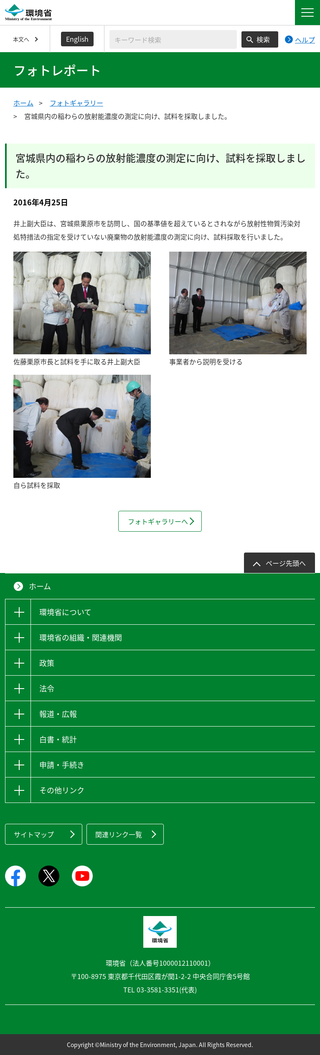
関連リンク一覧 (118, 834)
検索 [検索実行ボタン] (263, 39)
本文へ (21, 39)
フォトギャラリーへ (158, 521)
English (77, 39)
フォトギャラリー (76, 103)
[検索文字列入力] (173, 39)
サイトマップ (34, 834)
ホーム (23, 103)
